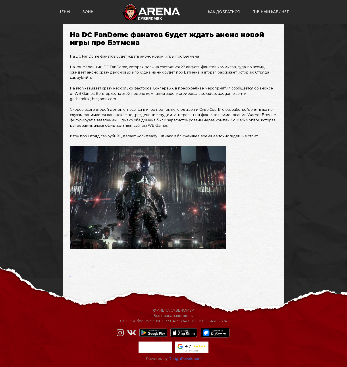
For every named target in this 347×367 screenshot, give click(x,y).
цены (64, 12)
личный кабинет (270, 12)
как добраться (224, 12)
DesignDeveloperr (185, 359)
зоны (88, 12)
